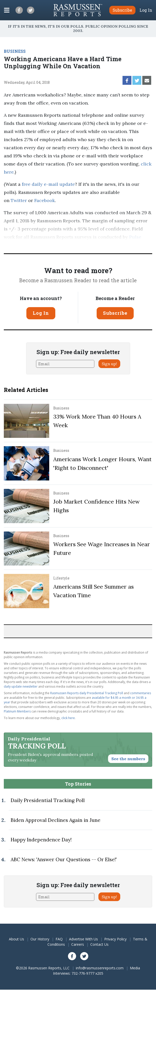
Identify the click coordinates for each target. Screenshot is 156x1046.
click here (68, 718)
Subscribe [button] (122, 10)
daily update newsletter (21, 686)
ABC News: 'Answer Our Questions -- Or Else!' (64, 859)
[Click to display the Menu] (6, 10)
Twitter (19, 200)
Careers (77, 944)
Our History (39, 939)
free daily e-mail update (48, 184)
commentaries (140, 693)
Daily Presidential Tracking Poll (48, 800)
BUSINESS (15, 51)
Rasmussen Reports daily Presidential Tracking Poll (86, 693)
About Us (16, 939)
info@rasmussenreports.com (100, 968)
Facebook (44, 200)
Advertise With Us (83, 939)
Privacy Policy (115, 939)
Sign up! (109, 363)
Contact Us (99, 944)
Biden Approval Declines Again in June (55, 820)
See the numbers (128, 758)
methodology (80, 245)
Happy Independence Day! (41, 840)
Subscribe (115, 313)
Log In (146, 10)
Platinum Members (17, 711)
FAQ (59, 939)
